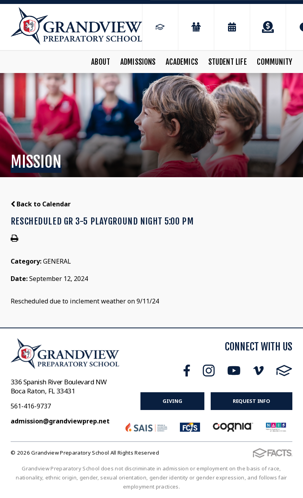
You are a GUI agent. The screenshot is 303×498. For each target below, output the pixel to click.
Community (274, 62)
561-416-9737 (31, 406)
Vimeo (258, 370)
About (100, 62)
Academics (182, 62)
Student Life (227, 62)
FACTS (284, 370)
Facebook (187, 370)
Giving (172, 400)
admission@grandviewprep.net (60, 421)
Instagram (209, 370)
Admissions (138, 62)
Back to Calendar (41, 204)
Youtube (234, 370)
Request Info (251, 400)
